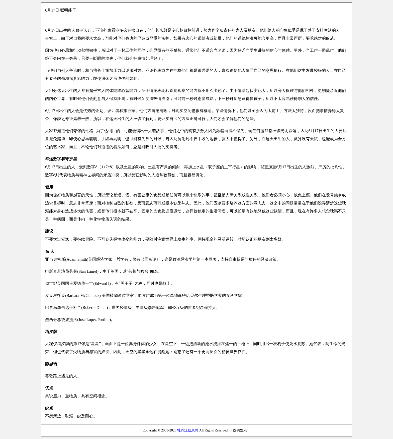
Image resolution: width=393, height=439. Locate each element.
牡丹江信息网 (187, 430)
